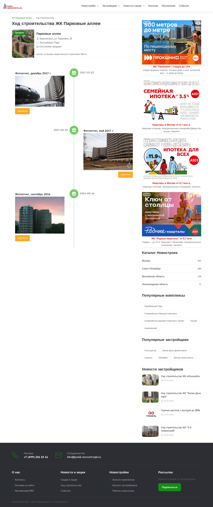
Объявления (168, 5)
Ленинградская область (155, 284)
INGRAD (163, 357)
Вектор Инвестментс (184, 357)
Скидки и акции (69, 479)
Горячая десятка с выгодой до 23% (180, 410)
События (184, 5)
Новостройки (88, 5)
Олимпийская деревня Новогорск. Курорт (164, 320)
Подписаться (170, 487)
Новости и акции (133, 5)
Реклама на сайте (24, 485)
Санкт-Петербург (151, 268)
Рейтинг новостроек (123, 490)
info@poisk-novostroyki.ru (84, 457)
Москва (146, 260)
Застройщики (109, 5)
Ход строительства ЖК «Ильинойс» (180, 376)
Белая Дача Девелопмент (175, 350)
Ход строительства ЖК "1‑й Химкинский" (176, 429)
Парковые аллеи (48, 33)
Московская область (153, 276)
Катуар (194, 320)
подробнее (22, 111)
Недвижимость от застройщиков (52, 502)
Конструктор (150, 350)
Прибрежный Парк (153, 306)
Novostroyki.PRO (24, 490)
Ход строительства (71, 485)
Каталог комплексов (123, 479)
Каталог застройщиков (124, 485)
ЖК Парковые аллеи (22, 18)
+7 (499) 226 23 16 (36, 457)
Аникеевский (151, 328)
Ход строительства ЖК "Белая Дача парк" (181, 395)
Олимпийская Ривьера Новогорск (161, 313)
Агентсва (153, 5)
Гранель (148, 357)
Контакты (20, 479)
